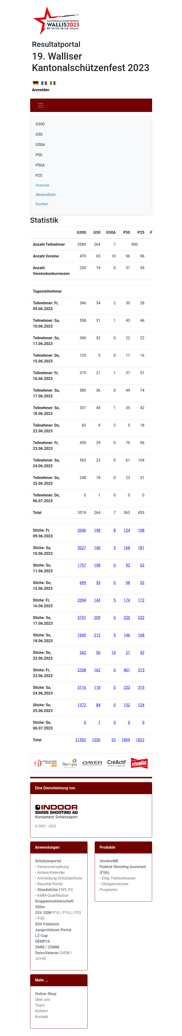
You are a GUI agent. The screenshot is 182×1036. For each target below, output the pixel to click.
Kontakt (41, 1016)
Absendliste (46, 194)
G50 (39, 134)
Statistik (43, 185)
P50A (40, 165)
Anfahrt (41, 1011)
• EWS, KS (54, 889)
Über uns (42, 999)
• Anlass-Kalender (50, 872)
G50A (40, 144)
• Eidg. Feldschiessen (118, 878)
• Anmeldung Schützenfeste (58, 878)
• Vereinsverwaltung (52, 866)
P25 (39, 175)
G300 (40, 124)
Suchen (42, 204)
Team (40, 1005)
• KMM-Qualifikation (52, 895)
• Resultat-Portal (49, 884)
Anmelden (41, 90)
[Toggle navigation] (40, 105)
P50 (39, 155)
